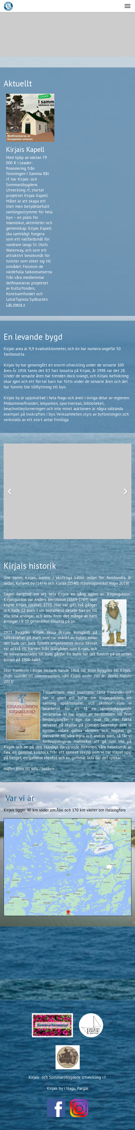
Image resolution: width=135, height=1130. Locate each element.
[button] (127, 6)
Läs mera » (15, 304)
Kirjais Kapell (25, 149)
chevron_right (125, 491)
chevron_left (10, 491)
